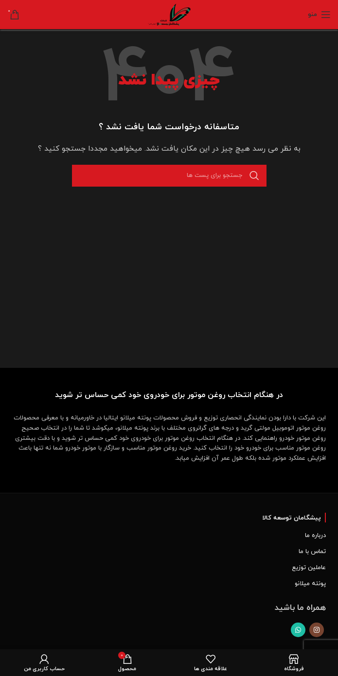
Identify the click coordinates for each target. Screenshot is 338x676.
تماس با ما (312, 551)
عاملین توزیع (309, 567)
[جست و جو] (169, 176)
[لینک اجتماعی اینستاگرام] (316, 630)
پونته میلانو (310, 583)
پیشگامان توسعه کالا (291, 518)
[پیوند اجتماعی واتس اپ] (298, 630)
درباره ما (315, 535)
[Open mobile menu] (319, 14)
